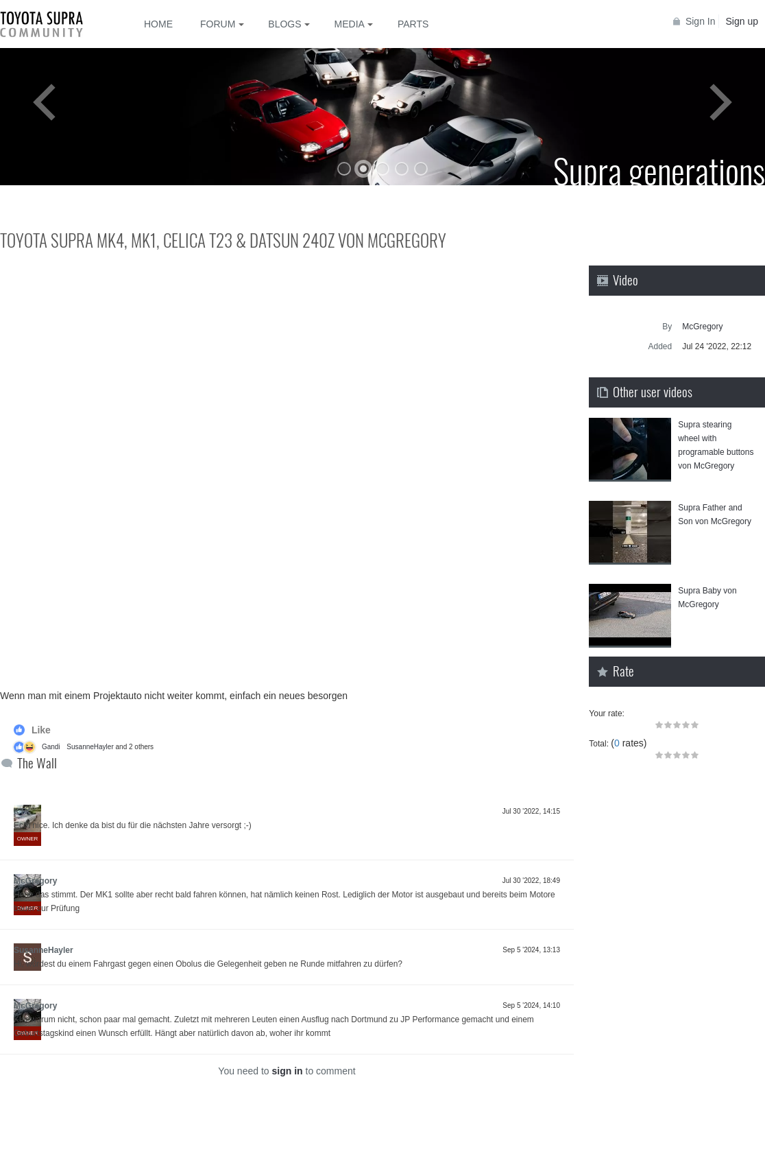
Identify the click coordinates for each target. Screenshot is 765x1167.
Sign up (742, 21)
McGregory (35, 881)
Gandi (51, 747)
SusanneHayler (89, 747)
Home (158, 24)
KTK (22, 811)
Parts (413, 24)
